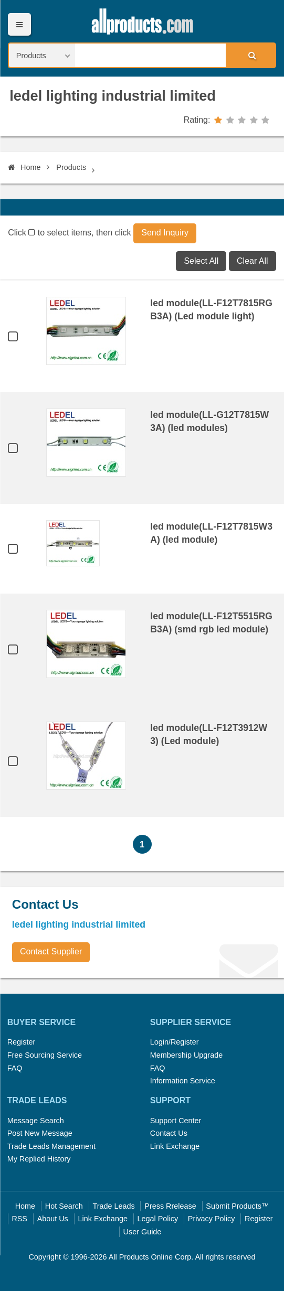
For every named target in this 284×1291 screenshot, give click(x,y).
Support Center (176, 1120)
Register (21, 1042)
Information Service (182, 1081)
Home (24, 167)
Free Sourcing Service (44, 1055)
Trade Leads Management (51, 1146)
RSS (19, 1218)
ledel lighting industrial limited (112, 96)
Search (250, 55)
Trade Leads (113, 1206)
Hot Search (64, 1206)
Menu (19, 24)
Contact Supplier (51, 951)
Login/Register (174, 1042)
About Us (52, 1218)
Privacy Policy (211, 1218)
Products (71, 167)
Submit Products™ (237, 1206)
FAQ (15, 1068)
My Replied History (39, 1159)
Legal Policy (158, 1218)
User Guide (142, 1232)
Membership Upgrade (186, 1055)
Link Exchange (174, 1146)
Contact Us (168, 1133)
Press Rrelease (170, 1206)
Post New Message (39, 1133)
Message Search (35, 1120)
